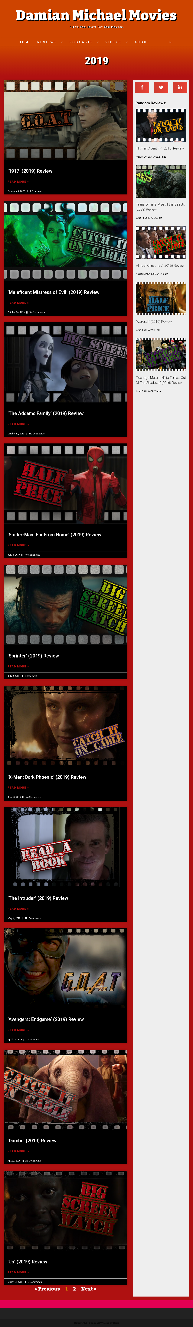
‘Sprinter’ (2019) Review (33, 656)
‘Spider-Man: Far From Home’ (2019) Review (54, 534)
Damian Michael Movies (96, 15)
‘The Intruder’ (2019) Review (38, 898)
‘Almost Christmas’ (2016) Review (160, 265)
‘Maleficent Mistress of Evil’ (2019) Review (54, 292)
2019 (96, 61)
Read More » (18, 181)
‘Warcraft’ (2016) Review (154, 321)
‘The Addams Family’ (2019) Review (46, 413)
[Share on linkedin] (180, 87)
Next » (88, 1289)
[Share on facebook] (142, 87)
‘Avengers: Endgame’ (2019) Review (46, 1019)
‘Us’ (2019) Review (27, 1262)
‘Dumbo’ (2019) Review (32, 1140)
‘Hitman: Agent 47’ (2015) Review (160, 148)
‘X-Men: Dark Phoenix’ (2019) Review (47, 777)
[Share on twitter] (161, 87)
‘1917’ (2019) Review (30, 171)
